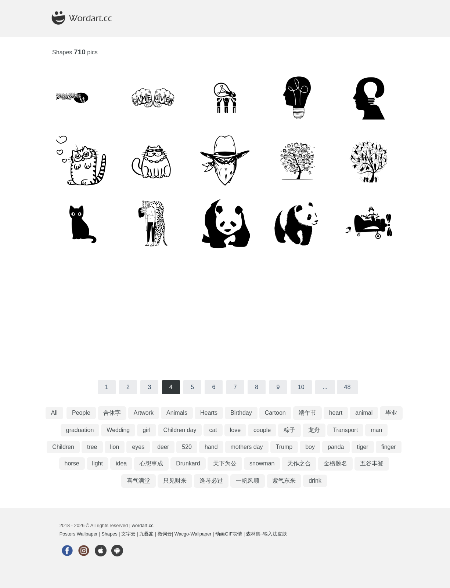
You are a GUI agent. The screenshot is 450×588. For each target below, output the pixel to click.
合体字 (112, 413)
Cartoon (275, 413)
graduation (80, 430)
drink (315, 481)
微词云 (165, 534)
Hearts (208, 413)
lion (114, 447)
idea (121, 463)
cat (213, 430)
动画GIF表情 (228, 534)
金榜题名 (335, 463)
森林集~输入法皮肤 (266, 534)
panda (336, 447)
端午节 (307, 413)
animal (363, 413)
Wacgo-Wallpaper (193, 534)
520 (187, 447)
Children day (180, 430)
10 (301, 387)
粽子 (289, 430)
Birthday (241, 413)
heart (335, 413)
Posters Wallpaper (79, 534)
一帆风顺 (247, 481)
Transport (345, 430)
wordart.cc (143, 525)
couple (262, 430)
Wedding (118, 430)
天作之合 (299, 463)
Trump (284, 447)
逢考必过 (211, 481)
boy (310, 447)
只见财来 (175, 481)
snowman (261, 463)
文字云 (128, 534)
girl (146, 430)
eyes (138, 447)
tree (92, 447)
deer (163, 447)
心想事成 (151, 463)
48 (347, 387)
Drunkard (188, 463)
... (325, 387)
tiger (362, 447)
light (97, 463)
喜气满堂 (138, 481)
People (81, 413)
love (235, 430)
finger (388, 447)
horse (72, 463)
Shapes (109, 534)
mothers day (247, 447)
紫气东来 (284, 481)
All (54, 413)
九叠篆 (146, 534)
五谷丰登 (372, 463)
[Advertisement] (225, 314)
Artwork (144, 413)
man (376, 430)
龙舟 (314, 430)
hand (211, 447)
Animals (176, 413)
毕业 (391, 413)
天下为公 (225, 463)
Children (63, 447)
